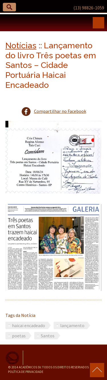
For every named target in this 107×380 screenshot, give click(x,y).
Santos (47, 336)
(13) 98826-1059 (88, 8)
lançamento (72, 325)
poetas (19, 336)
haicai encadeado (28, 325)
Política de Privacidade (25, 372)
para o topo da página (97, 370)
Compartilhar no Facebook (60, 111)
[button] (9, 7)
